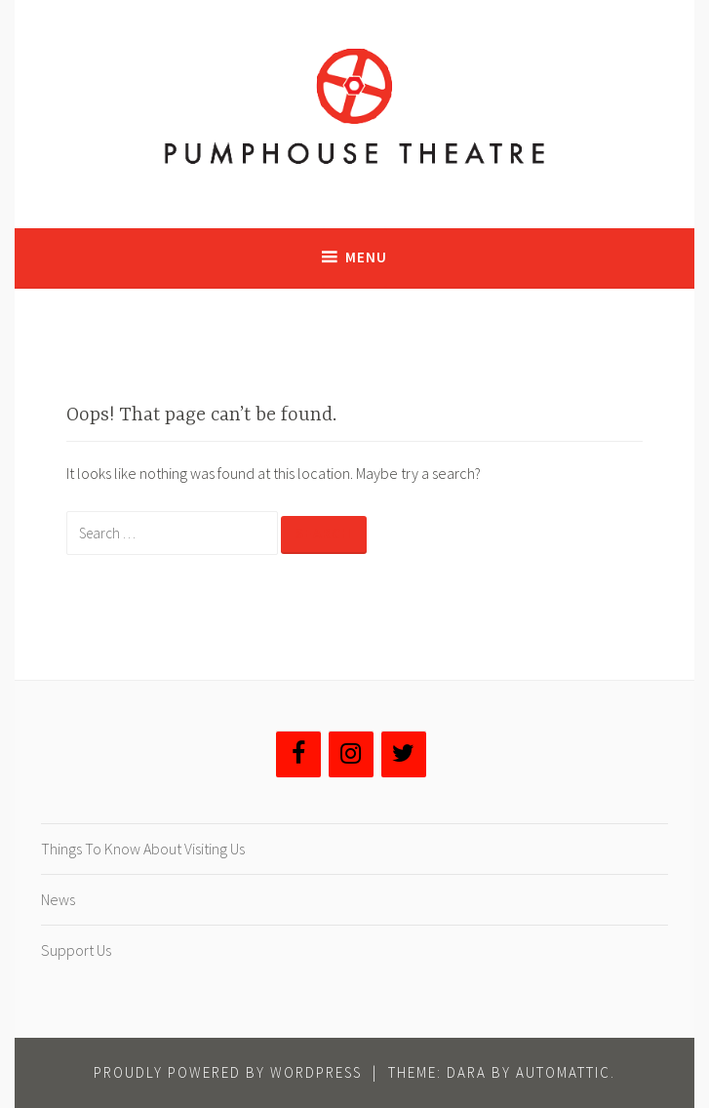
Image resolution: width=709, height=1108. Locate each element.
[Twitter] (403, 754)
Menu (366, 257)
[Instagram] (351, 754)
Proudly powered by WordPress (228, 1072)
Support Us (76, 950)
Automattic (563, 1072)
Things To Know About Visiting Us (143, 848)
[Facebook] (298, 754)
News (58, 899)
